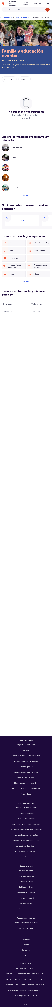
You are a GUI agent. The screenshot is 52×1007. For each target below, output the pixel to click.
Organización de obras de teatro (26, 846)
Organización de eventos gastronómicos (26, 788)
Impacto (31, 979)
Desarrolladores (12, 985)
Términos (30, 985)
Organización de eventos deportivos (26, 840)
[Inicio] (3, 3)
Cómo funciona (21, 968)
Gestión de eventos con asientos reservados (26, 829)
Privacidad (40, 985)
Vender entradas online (26, 813)
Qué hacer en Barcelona (26, 876)
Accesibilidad (13, 990)
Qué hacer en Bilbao (26, 887)
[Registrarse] (38, 3)
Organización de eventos (26, 745)
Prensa (23, 979)
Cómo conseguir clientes (26, 777)
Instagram (26, 950)
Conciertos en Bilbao (26, 903)
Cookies (23, 990)
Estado (22, 985)
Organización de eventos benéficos (26, 835)
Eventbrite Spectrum (26, 766)
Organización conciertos (26, 857)
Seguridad (40, 979)
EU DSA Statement (34, 990)
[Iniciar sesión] (25, 3)
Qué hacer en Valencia (26, 881)
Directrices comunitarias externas (26, 772)
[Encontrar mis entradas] (13, 3)
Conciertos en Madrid (26, 898)
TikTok (26, 955)
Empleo (15, 979)
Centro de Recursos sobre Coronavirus (26, 756)
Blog (43, 974)
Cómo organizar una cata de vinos (26, 783)
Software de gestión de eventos (26, 808)
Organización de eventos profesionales (26, 824)
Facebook (26, 939)
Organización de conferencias (26, 851)
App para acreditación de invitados (26, 761)
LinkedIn (26, 944)
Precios (26, 750)
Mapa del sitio (26, 794)
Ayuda (8, 979)
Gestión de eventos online (26, 818)
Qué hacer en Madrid (26, 870)
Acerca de (35, 974)
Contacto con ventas (26, 928)
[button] (9, 79)
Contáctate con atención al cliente (26, 922)
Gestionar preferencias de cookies (26, 995)
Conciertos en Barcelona (26, 892)
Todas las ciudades (26, 909)
